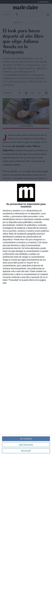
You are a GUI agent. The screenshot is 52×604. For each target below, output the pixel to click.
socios (23, 211)
